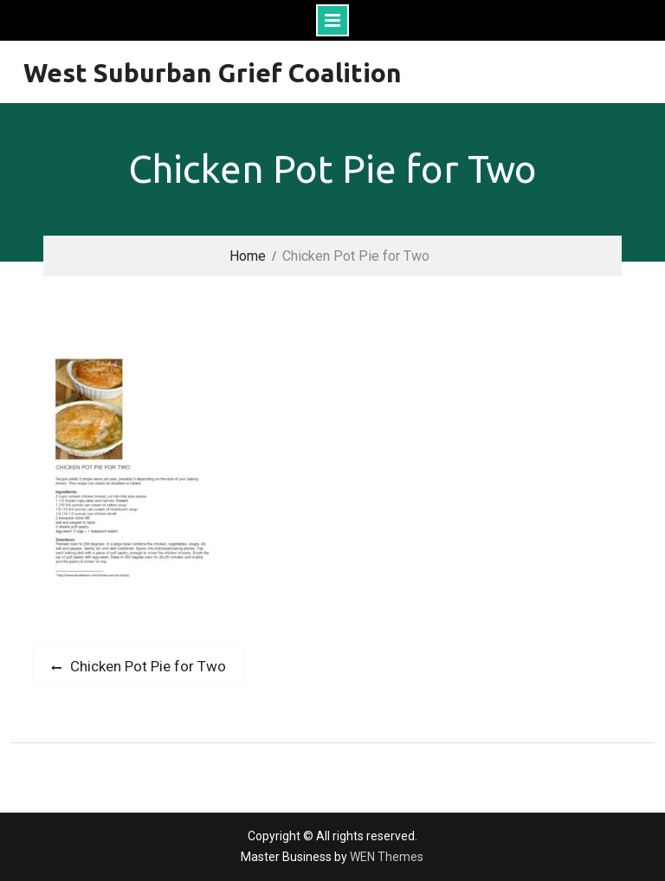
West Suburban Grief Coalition (212, 72)
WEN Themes (386, 857)
